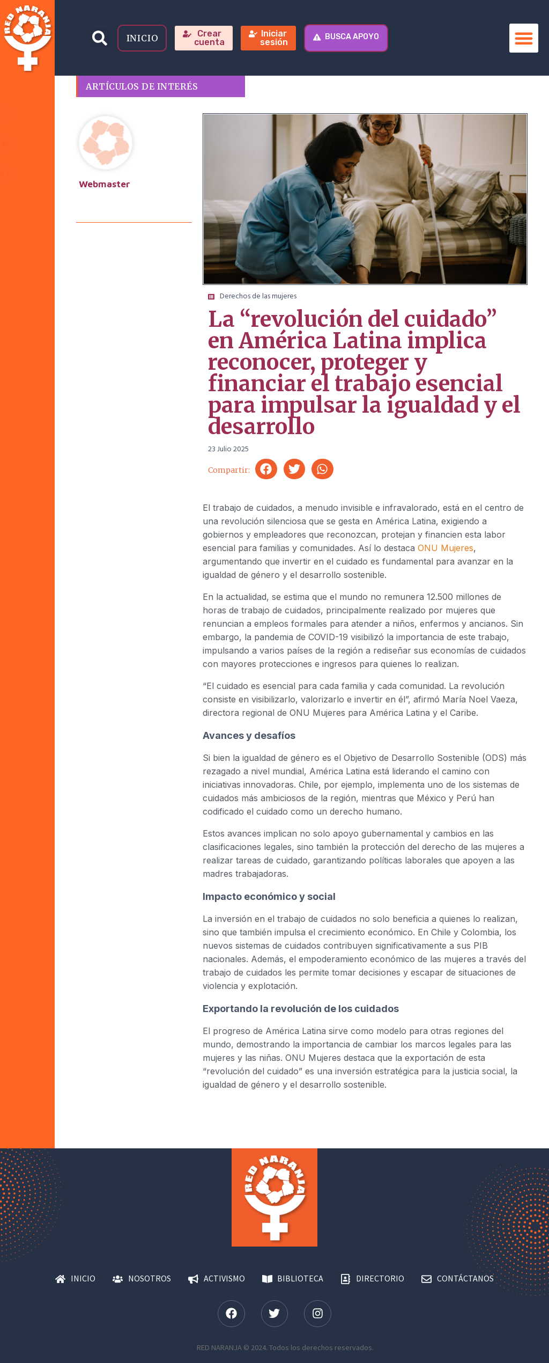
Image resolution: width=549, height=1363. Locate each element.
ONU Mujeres (445, 548)
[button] (100, 37)
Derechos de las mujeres (258, 296)
